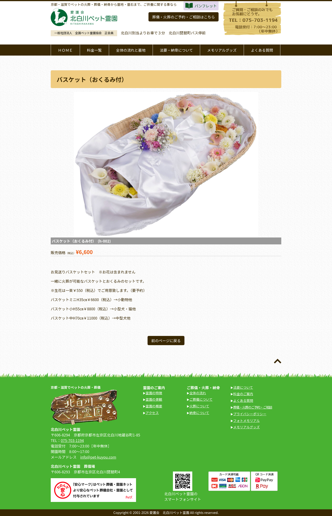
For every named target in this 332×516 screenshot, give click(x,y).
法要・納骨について (176, 50)
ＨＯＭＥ (65, 50)
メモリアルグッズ (222, 50)
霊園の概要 (154, 405)
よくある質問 (262, 50)
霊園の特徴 (154, 392)
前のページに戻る (166, 340)
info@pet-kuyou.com (98, 457)
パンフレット (206, 6)
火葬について (199, 405)
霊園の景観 (154, 399)
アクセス (152, 412)
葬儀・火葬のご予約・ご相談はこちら (183, 17)
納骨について (199, 412)
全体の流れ (198, 392)
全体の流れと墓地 (130, 50)
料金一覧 (94, 50)
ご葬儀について (201, 399)
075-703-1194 (72, 440)
